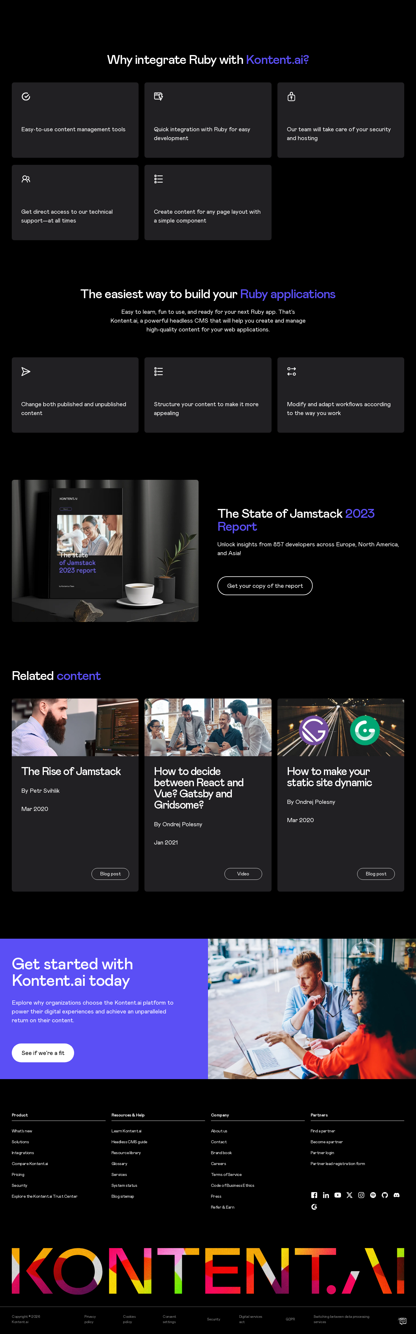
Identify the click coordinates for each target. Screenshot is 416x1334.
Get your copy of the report (265, 586)
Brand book (221, 1152)
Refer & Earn (222, 1207)
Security (19, 1185)
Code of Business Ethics (232, 1185)
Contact (219, 1141)
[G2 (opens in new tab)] (314, 1206)
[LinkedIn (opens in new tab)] (326, 1195)
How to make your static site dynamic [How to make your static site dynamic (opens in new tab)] (329, 777)
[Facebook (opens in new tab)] (314, 1195)
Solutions (20, 1141)
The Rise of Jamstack (71, 771)
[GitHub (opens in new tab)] (384, 1195)
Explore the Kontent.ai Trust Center (44, 1196)
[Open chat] (403, 1321)
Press (216, 1196)
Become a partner (327, 1141)
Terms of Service (226, 1174)
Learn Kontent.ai (127, 1131)
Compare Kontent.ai (30, 1163)
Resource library (126, 1152)
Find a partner (323, 1131)
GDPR (290, 1319)
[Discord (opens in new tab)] (396, 1195)
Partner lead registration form (338, 1163)
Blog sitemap (123, 1196)
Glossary (119, 1163)
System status (124, 1185)
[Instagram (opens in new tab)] (361, 1195)
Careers (218, 1163)
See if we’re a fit (42, 1053)
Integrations (23, 1152)
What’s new (22, 1131)
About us (219, 1131)
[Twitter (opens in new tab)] (349, 1195)
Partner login (322, 1152)
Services (119, 1174)
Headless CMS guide (129, 1141)
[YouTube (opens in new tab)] (337, 1195)
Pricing (18, 1174)
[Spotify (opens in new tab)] (373, 1195)
